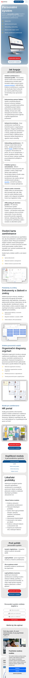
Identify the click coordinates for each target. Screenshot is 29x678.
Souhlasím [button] (17, 668)
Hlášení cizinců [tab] (14, 471)
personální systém (13, 14)
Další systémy (14, 619)
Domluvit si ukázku (14, 62)
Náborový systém (14, 610)
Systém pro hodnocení (14, 613)
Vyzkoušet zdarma (18, 1)
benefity (7, 182)
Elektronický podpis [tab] (14, 466)
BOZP (10, 149)
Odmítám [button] (17, 670)
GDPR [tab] (14, 464)
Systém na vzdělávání (14, 617)
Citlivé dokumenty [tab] (14, 469)
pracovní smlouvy (10, 85)
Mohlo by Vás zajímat (14, 625)
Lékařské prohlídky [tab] (14, 461)
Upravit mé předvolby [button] (17, 673)
